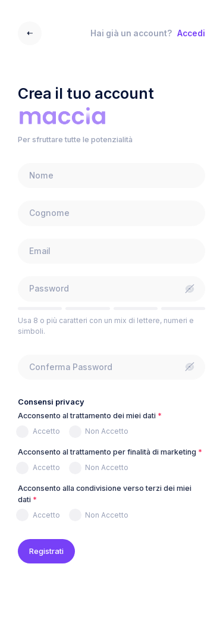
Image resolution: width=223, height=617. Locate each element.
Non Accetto (106, 431)
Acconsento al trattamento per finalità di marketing (107, 451)
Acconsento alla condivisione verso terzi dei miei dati (104, 494)
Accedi (191, 33)
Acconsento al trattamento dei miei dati (87, 415)
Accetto (46, 431)
